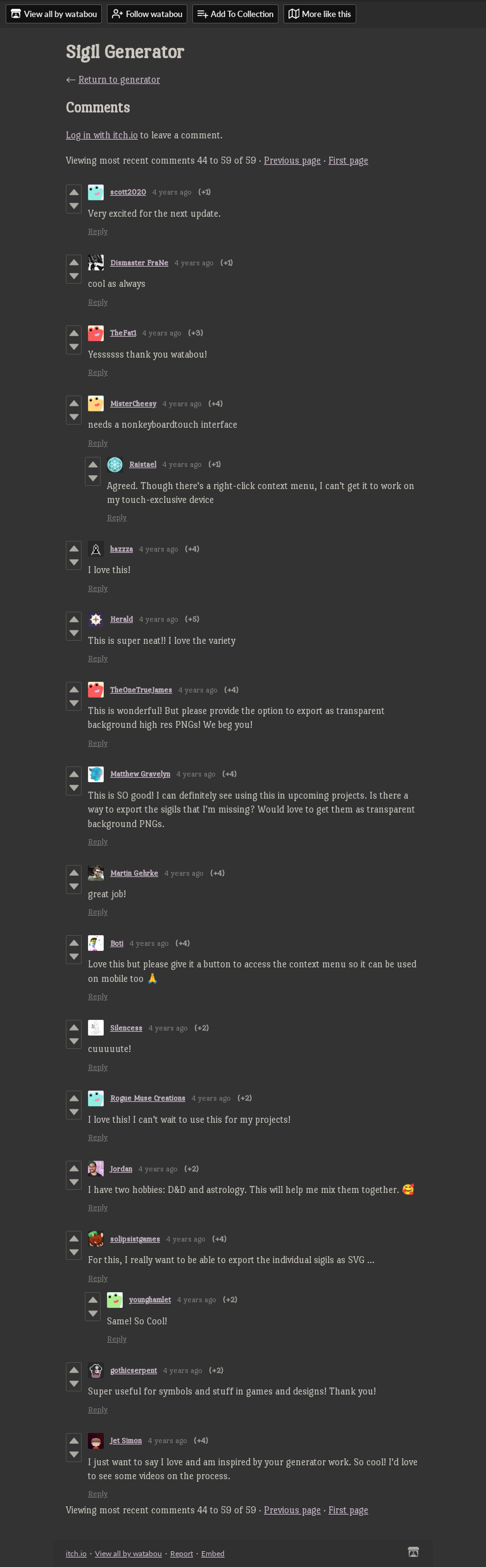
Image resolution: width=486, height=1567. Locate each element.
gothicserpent (133, 1370)
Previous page (292, 160)
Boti (116, 943)
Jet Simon (126, 1440)
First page (348, 160)
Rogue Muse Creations (147, 1098)
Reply (98, 231)
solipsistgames (135, 1239)
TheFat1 (123, 333)
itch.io (76, 1553)
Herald (121, 619)
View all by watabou (128, 1553)
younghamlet (150, 1299)
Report (181, 1553)
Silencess (126, 1028)
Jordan (121, 1169)
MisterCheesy (133, 403)
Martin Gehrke (134, 873)
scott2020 (128, 192)
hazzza (121, 549)
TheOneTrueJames (141, 690)
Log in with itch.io (102, 135)
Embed (213, 1553)
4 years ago (172, 192)
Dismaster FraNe (139, 262)
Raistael (142, 464)
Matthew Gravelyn (140, 774)
